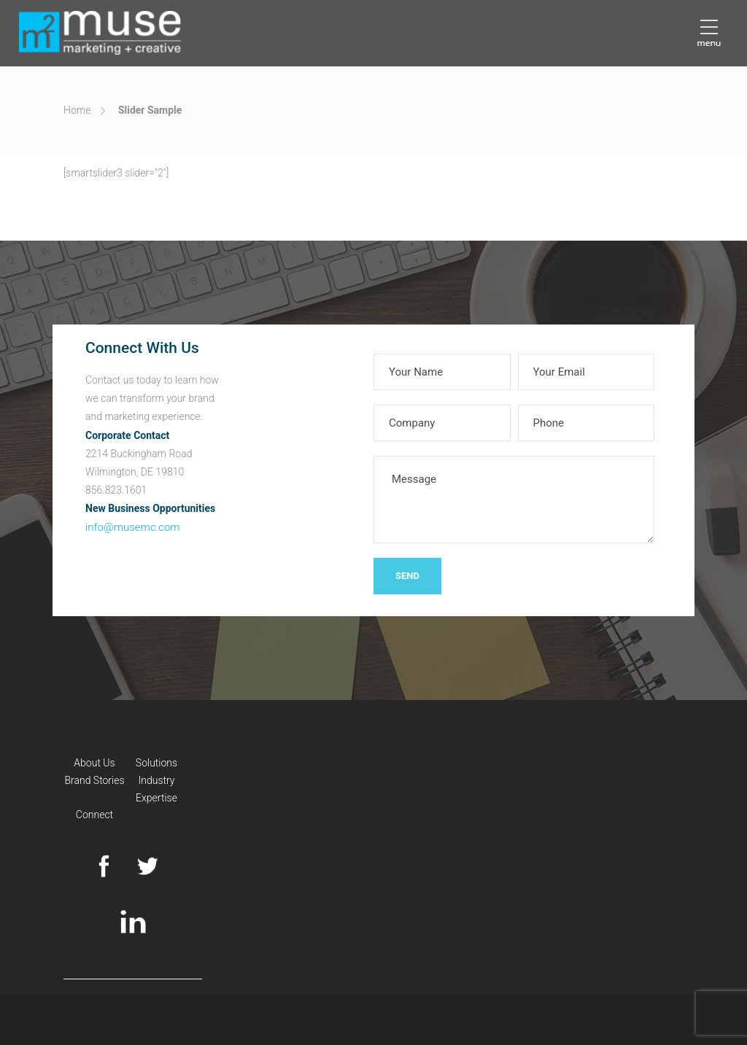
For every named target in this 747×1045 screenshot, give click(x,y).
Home (76, 110)
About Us (94, 763)
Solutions (156, 763)
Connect (94, 814)
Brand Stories (94, 780)
